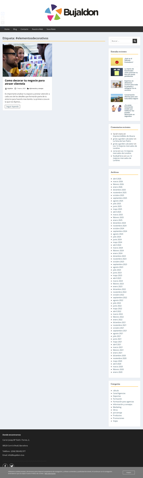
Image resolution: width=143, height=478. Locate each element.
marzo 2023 (118, 281)
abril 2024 (117, 245)
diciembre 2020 (119, 355)
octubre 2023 (118, 261)
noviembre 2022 (119, 292)
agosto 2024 (118, 234)
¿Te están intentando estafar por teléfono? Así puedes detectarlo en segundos (129, 110)
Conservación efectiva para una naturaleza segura (131, 97)
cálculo (116, 390)
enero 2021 (117, 353)
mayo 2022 (117, 308)
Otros (115, 410)
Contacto (24, 29)
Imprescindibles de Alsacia (124, 136)
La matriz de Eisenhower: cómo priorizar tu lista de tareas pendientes (131, 72)
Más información (50, 473)
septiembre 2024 (120, 231)
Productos (117, 415)
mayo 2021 (117, 342)
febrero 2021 (118, 350)
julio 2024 (117, 237)
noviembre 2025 (119, 192)
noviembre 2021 (119, 325)
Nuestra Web (37, 29)
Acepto (128, 472)
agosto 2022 (118, 300)
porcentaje (117, 412)
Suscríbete (51, 29)
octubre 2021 (118, 328)
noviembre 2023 (119, 259)
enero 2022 (117, 319)
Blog (15, 29)
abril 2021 (117, 344)
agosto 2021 (118, 333)
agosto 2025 (118, 201)
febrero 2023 (118, 283)
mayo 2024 (117, 242)
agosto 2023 (118, 267)
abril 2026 (117, 178)
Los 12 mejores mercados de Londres (125, 147)
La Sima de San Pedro (122, 141)
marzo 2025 (118, 214)
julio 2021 (117, 336)
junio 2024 (117, 239)
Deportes (117, 396)
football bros (118, 156)
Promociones (118, 418)
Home (6, 29)
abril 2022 (117, 311)
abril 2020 (117, 364)
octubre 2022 (118, 295)
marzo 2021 (118, 347)
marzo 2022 (118, 314)
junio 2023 (117, 272)
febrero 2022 (118, 317)
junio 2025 (117, 206)
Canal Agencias (119, 393)
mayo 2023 (117, 275)
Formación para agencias (123, 401)
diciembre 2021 (119, 322)
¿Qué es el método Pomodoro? (128, 60)
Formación (117, 399)
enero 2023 (117, 286)
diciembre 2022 (119, 289)
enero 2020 (117, 372)
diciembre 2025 (119, 190)
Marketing (117, 407)
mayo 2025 (117, 209)
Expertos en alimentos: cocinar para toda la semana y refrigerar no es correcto (131, 85)
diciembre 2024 (119, 223)
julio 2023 (117, 270)
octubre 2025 (118, 195)
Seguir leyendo (12, 106)
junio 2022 (117, 306)
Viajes (115, 421)
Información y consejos (36, 88)
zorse (115, 151)
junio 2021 (117, 339)
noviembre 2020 (119, 358)
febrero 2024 (118, 250)
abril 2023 (117, 278)
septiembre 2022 (120, 297)
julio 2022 (117, 303)
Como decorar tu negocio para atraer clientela (25, 82)
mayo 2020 (117, 361)
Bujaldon (10, 88)
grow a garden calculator (123, 139)
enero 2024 (117, 253)
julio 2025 (117, 203)
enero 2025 (117, 220)
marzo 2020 (118, 366)
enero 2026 (117, 187)
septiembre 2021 (120, 330)
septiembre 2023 (120, 264)
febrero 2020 (118, 369)
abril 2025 (117, 212)
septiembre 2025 (120, 198)
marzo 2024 (118, 248)
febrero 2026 (118, 184)
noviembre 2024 (119, 225)
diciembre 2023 (119, 256)
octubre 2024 (118, 228)
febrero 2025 (118, 217)
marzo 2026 (118, 181)
